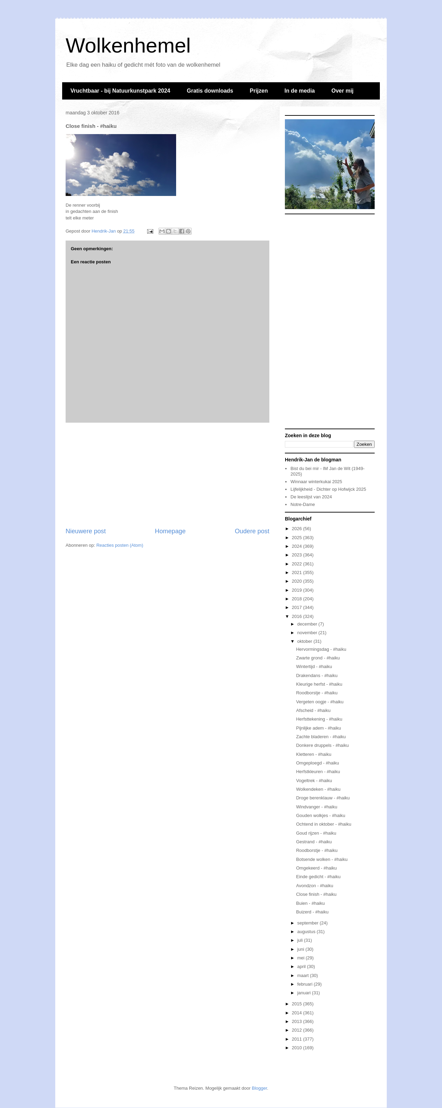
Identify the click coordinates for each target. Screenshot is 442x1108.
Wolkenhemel (128, 45)
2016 (297, 616)
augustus (307, 931)
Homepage (170, 531)
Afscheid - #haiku (313, 710)
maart (303, 975)
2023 (297, 554)
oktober (305, 641)
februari (305, 984)
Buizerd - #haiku (312, 911)
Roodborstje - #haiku (316, 692)
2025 (297, 537)
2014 (297, 1012)
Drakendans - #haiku (316, 675)
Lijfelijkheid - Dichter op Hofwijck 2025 (328, 489)
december (307, 624)
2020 (297, 581)
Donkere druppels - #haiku (322, 745)
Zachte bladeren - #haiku (321, 736)
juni (301, 949)
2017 (297, 607)
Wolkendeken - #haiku (318, 789)
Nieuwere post (86, 531)
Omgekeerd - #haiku (316, 868)
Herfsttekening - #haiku (319, 719)
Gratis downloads (210, 91)
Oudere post (252, 531)
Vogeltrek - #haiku (314, 780)
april (302, 966)
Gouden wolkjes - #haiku (320, 815)
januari (304, 992)
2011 (297, 1039)
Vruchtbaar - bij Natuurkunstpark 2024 (120, 91)
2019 (297, 590)
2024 (297, 546)
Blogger (259, 1088)
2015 (297, 1003)
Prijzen (259, 91)
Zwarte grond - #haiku (317, 657)
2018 (297, 598)
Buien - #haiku (310, 903)
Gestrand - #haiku (314, 841)
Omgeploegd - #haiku (317, 763)
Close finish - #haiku (316, 894)
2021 (297, 572)
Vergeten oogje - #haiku (319, 701)
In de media (300, 91)
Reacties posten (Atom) (119, 545)
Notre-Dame (302, 504)
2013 (297, 1021)
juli (300, 940)
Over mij (343, 91)
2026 (297, 528)
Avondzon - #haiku (314, 885)
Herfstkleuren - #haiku (318, 771)
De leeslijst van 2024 (311, 496)
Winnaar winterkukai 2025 (316, 481)
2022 (297, 563)
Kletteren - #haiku (313, 754)
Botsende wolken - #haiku (321, 859)
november (307, 632)
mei (301, 957)
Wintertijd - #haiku (314, 666)
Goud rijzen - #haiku (316, 833)
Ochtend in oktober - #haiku (323, 824)
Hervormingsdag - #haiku (321, 649)
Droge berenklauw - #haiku (322, 797)
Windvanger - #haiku (316, 806)
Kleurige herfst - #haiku (319, 684)
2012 (297, 1030)
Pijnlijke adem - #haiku (318, 728)
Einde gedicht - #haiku (318, 876)
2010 (297, 1047)
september (308, 923)
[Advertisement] (167, 475)
